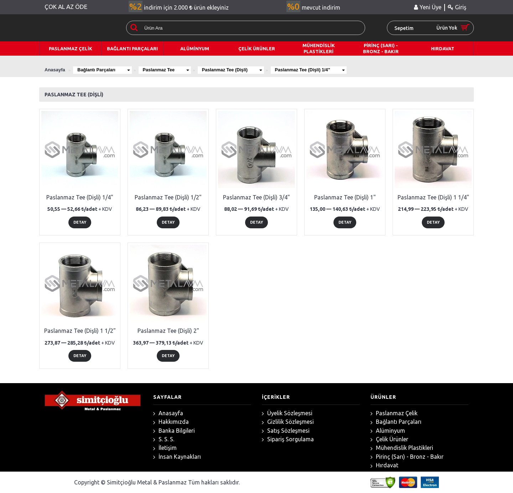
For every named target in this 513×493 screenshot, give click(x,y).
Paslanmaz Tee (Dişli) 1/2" (168, 197)
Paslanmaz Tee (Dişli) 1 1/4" (433, 197)
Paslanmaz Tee (169, 69)
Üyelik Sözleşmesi (287, 413)
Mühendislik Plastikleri (401, 447)
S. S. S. (163, 439)
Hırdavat (384, 465)
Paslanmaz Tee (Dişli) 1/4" (319, 69)
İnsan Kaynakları (177, 456)
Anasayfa (168, 413)
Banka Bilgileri (174, 430)
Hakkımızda (171, 421)
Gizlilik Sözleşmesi (288, 421)
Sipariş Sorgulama (288, 439)
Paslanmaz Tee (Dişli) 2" (168, 330)
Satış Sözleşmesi (286, 430)
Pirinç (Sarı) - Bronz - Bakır (407, 456)
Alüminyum (387, 430)
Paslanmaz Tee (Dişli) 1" (345, 197)
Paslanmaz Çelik (394, 413)
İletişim (165, 447)
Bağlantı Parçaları (105, 69)
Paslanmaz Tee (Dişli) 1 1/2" (80, 330)
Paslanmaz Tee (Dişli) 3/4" (256, 197)
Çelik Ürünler (389, 439)
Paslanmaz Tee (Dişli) (238, 69)
